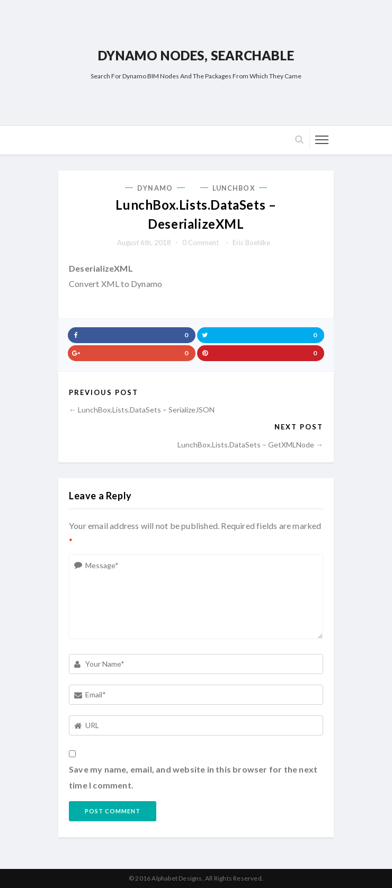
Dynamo (155, 188)
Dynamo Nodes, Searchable (196, 55)
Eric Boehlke (251, 242)
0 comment (200, 242)
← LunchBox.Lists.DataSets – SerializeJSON (142, 409)
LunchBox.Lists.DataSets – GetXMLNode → (250, 444)
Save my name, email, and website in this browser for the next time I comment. (193, 777)
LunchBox (233, 188)
